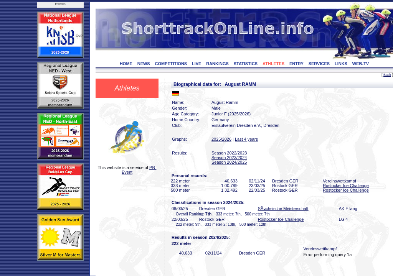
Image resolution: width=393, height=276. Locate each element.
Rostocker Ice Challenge (346, 185)
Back (387, 75)
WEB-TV (360, 63)
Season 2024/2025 (229, 162)
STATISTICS (246, 63)
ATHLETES (273, 63)
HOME (126, 63)
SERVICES (319, 63)
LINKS (341, 63)
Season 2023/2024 (229, 157)
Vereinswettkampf (339, 181)
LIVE (196, 63)
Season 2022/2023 (229, 153)
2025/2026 (221, 139)
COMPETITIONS (171, 63)
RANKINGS (217, 63)
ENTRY (296, 63)
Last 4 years (246, 139)
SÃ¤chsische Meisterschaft (283, 208)
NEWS (143, 63)
